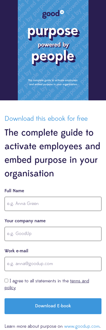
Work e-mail (16, 251)
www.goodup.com (81, 326)
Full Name (14, 191)
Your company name (25, 221)
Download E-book (53, 306)
